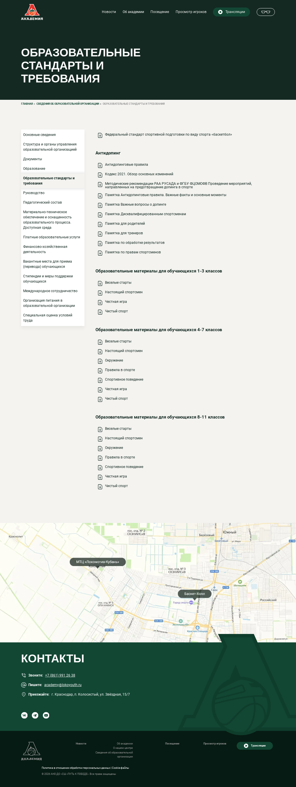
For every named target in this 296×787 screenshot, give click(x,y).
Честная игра (116, 302)
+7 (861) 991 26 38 (60, 675)
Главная (27, 103)
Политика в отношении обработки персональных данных (76, 767)
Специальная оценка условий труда (47, 317)
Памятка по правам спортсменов (133, 252)
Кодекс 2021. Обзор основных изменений (139, 174)
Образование (34, 169)
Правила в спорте (120, 370)
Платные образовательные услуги (51, 237)
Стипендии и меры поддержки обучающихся (48, 278)
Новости (109, 12)
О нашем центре (123, 748)
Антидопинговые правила (126, 165)
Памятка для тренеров (124, 233)
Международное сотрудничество (50, 291)
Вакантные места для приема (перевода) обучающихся (47, 264)
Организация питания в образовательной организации (49, 303)
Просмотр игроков (191, 12)
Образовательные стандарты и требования (49, 180)
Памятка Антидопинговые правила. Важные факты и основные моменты (165, 195)
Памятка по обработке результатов (135, 243)
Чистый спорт (116, 311)
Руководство (34, 193)
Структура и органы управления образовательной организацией (50, 147)
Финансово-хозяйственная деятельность (45, 249)
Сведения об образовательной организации (67, 103)
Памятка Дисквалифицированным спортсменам (145, 214)
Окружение (114, 360)
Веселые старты (118, 283)
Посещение (159, 12)
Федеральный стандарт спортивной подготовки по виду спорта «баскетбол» (168, 134)
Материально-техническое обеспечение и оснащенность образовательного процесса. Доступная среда (47, 220)
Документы (32, 159)
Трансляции (235, 12)
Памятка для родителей (125, 224)
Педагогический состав (42, 202)
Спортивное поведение (124, 379)
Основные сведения (39, 135)
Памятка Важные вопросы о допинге (135, 204)
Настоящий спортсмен (124, 292)
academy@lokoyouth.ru (63, 685)
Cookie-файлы (120, 767)
